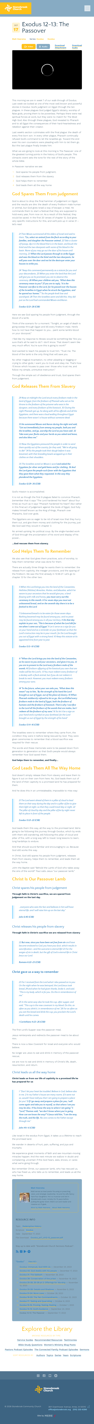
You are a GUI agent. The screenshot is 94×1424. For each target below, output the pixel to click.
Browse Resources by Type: (46, 1336)
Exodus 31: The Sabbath (31, 1275)
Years (66, 1355)
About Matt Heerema (61, 1208)
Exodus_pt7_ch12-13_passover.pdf (47, 1237)
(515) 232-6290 (80, 1409)
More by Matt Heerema (40, 1208)
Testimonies (70, 1340)
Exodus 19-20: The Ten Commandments (39, 1297)
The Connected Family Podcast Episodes (56, 1349)
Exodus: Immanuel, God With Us (35, 1267)
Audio (43, 46)
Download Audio (77, 46)
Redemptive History (32, 1226)
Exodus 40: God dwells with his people (38, 1271)
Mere (47, 1415)
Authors (40, 1355)
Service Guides (25, 1340)
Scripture (20, 1230)
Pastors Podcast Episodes (19, 1349)
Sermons (84, 1349)
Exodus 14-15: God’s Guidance (34, 1309)
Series (58, 1355)
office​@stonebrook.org (59, 1409)
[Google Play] (25, 1252)
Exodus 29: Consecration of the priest (38, 1278)
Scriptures (75, 1355)
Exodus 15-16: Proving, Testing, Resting (38, 1305)
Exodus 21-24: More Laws (32, 1293)
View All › (32, 1261)
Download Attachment (60, 46)
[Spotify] (29, 1252)
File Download (22, 1237)
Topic (18, 1226)
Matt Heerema (19, 39)
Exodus (40, 39)
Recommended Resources (48, 1340)
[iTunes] (21, 1252)
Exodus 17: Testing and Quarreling (36, 1301)
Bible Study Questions (30, 1344)
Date (18, 1234)
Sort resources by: (23, 1355)
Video (28, 46)
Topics (49, 1355)
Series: (33, 39)
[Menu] (87, 8)
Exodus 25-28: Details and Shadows (37, 1289)
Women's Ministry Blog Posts (60, 1344)
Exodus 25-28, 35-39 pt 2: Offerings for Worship (42, 1282)
